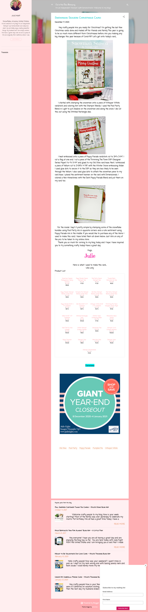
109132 (82, 331)
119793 (67, 307)
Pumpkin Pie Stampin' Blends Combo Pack (82, 293)
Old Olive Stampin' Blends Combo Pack (96, 293)
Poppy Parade (85, 448)
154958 (67, 295)
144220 (111, 319)
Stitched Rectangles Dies (82, 317)
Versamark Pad (96, 328)
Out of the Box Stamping (65, 4)
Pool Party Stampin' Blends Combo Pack (111, 293)
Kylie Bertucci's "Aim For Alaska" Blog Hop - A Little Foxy (79, 530)
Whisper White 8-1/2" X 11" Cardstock (96, 305)
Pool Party (73, 448)
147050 (81, 282)
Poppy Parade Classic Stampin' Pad (82, 279)
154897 (81, 295)
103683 (96, 341)
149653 (111, 331)
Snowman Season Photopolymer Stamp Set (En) (67, 280)
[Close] (145, 565)
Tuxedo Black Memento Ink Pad (111, 279)
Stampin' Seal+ (111, 340)
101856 (67, 319)
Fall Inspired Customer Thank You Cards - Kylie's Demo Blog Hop (82, 507)
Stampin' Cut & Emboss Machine (111, 329)
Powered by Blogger (90, 603)
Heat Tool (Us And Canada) (67, 329)
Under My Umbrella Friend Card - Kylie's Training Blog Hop (80, 577)
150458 (67, 283)
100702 (81, 307)
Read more (119, 524)
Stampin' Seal (82, 340)
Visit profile (15, 39)
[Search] (127, 5)
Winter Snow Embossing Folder (97, 317)
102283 (96, 329)
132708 (111, 282)
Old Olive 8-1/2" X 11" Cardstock (82, 305)
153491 (111, 307)
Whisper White (111, 448)
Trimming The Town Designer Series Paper (111, 305)
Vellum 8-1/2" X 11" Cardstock (67, 317)
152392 (67, 341)
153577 (96, 319)
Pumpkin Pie (98, 448)
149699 (111, 341)
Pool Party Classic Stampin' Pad (97, 279)
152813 (82, 341)
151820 (82, 319)
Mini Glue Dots (96, 340)
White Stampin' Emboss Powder (82, 329)
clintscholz (95, 607)
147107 (96, 282)
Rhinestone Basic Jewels (112, 317)
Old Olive (62, 448)
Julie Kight (16, 16)
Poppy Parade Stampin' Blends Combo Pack (67, 293)
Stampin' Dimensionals (89, 350)
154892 (96, 295)
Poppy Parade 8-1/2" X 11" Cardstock (67, 305)
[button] (124, 17)
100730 (96, 307)
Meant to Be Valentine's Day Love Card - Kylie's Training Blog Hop (82, 554)
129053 (67, 331)
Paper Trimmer (67, 340)
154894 (111, 295)
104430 (89, 351)
